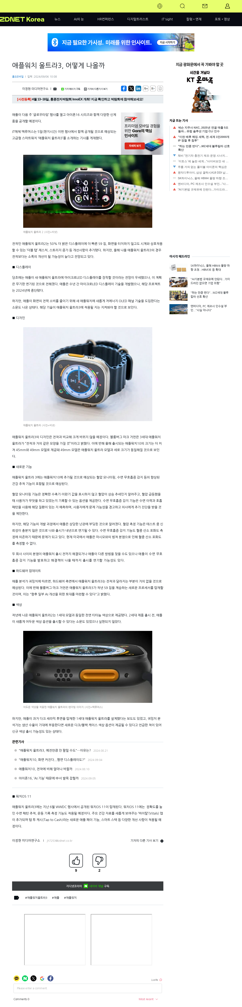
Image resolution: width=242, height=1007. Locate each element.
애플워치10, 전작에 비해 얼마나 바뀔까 (45, 769)
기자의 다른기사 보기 (95, 89)
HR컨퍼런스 (105, 19)
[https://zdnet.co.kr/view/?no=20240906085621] (124, 88)
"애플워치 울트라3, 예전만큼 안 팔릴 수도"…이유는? (55, 750)
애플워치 (71, 897)
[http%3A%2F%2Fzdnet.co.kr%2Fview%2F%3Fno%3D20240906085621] (138, 88)
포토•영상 (222, 19)
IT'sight (167, 19)
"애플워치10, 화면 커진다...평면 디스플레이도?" (52, 759)
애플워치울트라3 (37, 897)
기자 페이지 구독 (70, 89)
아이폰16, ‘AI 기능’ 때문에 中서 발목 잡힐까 (49, 778)
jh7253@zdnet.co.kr (59, 840)
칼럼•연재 (193, 19)
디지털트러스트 (137, 19)
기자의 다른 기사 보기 (146, 840)
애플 (56, 897)
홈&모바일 (18, 76)
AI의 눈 (79, 19)
